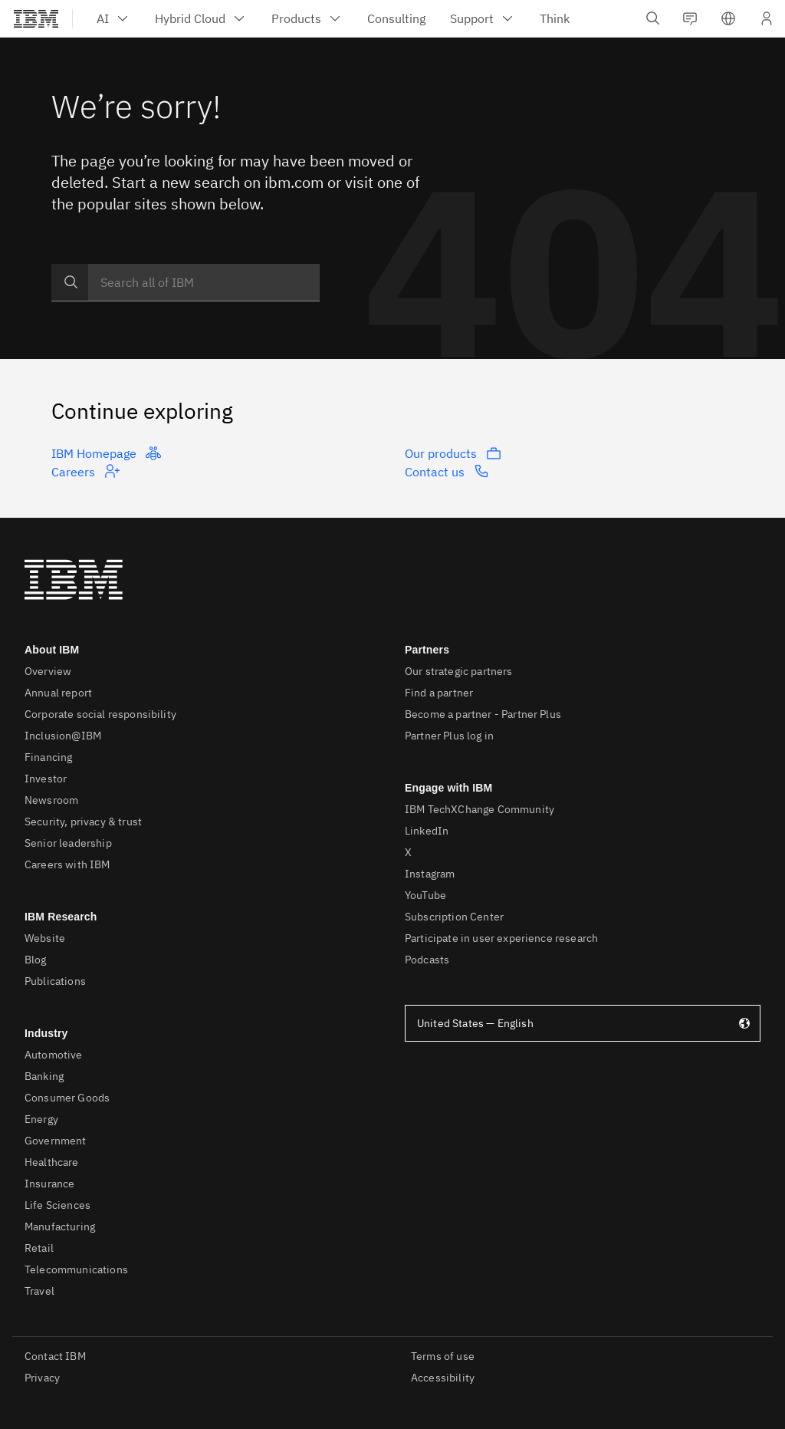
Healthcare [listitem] (52, 1162)
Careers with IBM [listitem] (67, 864)
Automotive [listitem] (54, 1055)
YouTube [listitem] (425, 895)
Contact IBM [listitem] (55, 1356)
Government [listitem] (56, 1140)
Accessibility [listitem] (443, 1378)
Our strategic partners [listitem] (459, 671)
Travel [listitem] (39, 1291)
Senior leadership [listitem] (68, 843)
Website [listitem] (45, 938)
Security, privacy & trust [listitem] (83, 821)
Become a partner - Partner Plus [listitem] (483, 714)
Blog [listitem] (36, 959)
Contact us (447, 471)
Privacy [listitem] (42, 1378)
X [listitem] (408, 852)
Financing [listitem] (48, 757)
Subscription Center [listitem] (454, 917)
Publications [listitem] (55, 981)
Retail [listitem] (39, 1248)
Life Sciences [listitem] (57, 1205)
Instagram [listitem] (430, 874)
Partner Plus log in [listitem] (449, 735)
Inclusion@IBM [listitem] (63, 735)
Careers (85, 471)
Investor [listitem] (46, 778)
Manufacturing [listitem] (60, 1226)
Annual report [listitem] (58, 693)
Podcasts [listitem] (427, 959)
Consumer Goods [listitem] (67, 1098)
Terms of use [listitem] (443, 1356)
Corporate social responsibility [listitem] (100, 714)
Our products (453, 453)
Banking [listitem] (44, 1076)
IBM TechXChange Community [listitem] (479, 809)
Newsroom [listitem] (51, 800)
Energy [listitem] (41, 1119)
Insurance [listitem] (49, 1183)
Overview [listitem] (48, 671)
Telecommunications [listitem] (76, 1269)
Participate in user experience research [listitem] (501, 938)
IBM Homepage (106, 453)
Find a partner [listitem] (439, 693)
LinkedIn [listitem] (426, 831)
